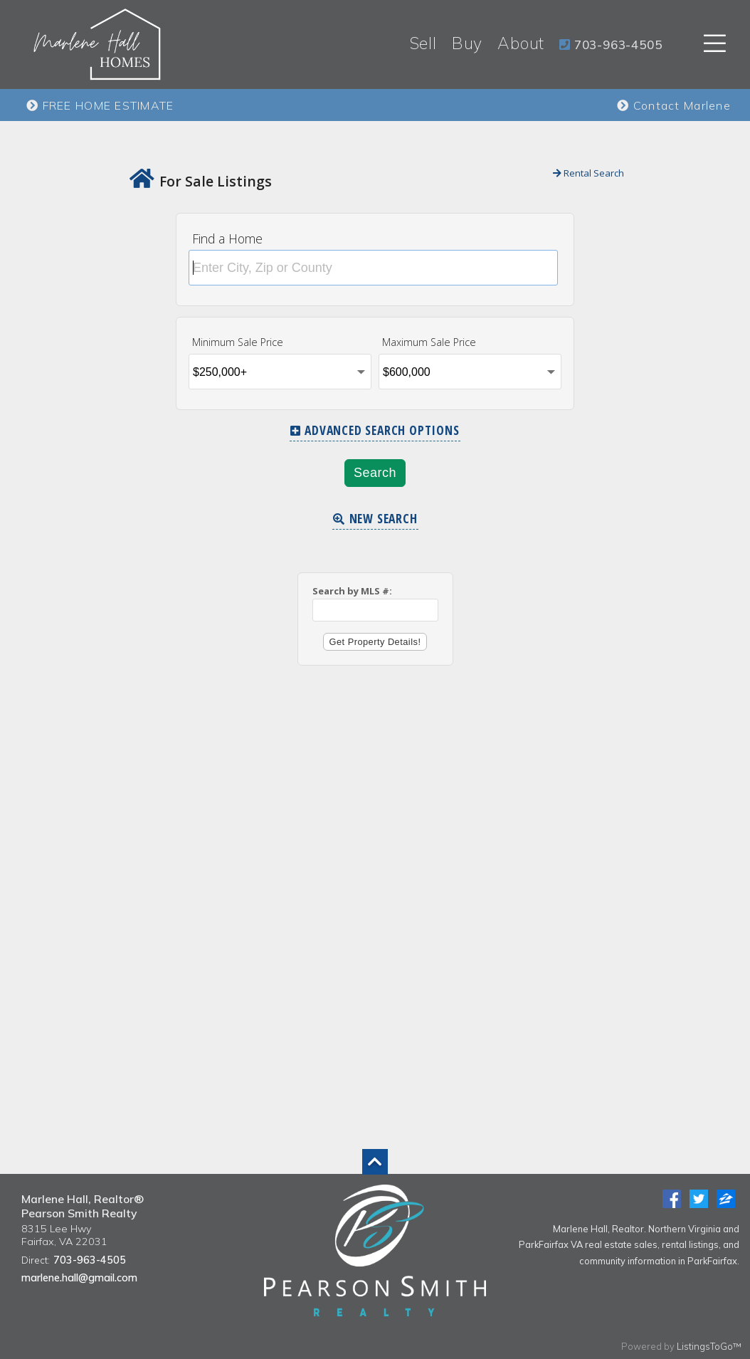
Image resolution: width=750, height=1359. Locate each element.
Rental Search (588, 173)
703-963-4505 (89, 1260)
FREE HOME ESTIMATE (100, 105)
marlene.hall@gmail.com (79, 1277)
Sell (423, 43)
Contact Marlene (674, 105)
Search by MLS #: (352, 590)
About (520, 43)
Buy (467, 43)
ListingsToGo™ (709, 1346)
